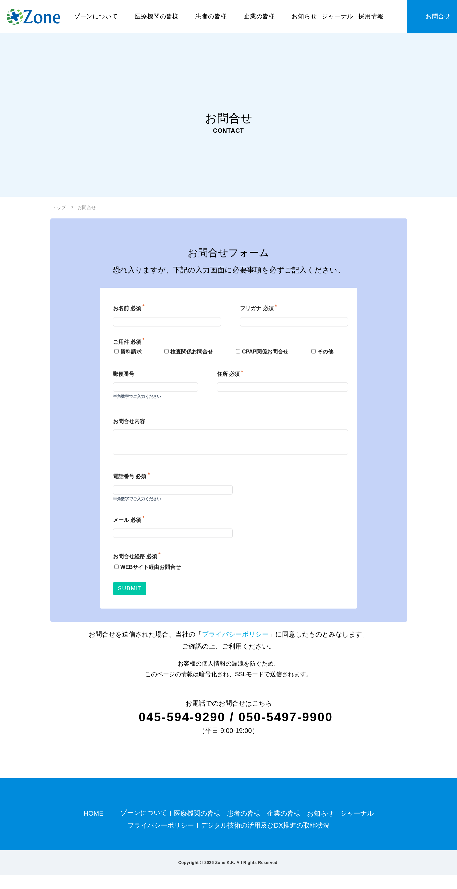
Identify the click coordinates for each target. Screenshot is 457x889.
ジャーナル (356, 826)
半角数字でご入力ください (137, 396)
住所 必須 (228, 374)
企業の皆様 (283, 826)
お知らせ (319, 826)
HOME (93, 826)
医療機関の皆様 (196, 826)
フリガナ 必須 (257, 308)
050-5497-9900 (287, 717)
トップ (59, 207)
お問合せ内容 (129, 421)
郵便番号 (123, 374)
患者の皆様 (243, 826)
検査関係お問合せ (188, 351)
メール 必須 (127, 520)
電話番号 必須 (130, 476)
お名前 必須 (127, 308)
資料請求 (126, 351)
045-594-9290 (180, 717)
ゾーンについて (143, 827)
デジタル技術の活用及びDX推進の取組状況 (265, 839)
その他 (321, 351)
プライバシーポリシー (235, 634)
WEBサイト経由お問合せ (145, 567)
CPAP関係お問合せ (261, 351)
